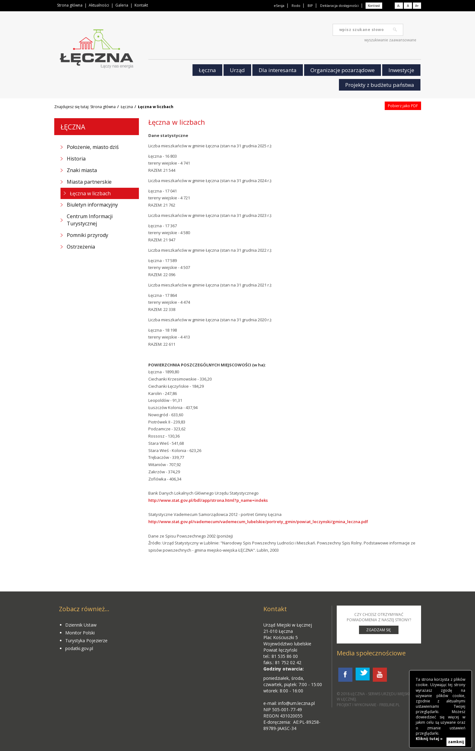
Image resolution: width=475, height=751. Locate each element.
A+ (417, 5)
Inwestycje (401, 70)
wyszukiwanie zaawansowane (390, 40)
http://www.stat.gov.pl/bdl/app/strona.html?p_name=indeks (208, 500)
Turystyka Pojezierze (86, 640)
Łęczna (207, 70)
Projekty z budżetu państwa (379, 84)
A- (398, 5)
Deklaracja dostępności (339, 5)
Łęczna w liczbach (90, 193)
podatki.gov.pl (79, 648)
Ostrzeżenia (81, 246)
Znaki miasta (82, 170)
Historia (76, 158)
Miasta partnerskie (89, 181)
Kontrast (374, 5)
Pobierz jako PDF (403, 105)
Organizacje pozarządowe (342, 70)
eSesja (279, 5)
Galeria (121, 5)
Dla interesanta (278, 70)
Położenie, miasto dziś (93, 147)
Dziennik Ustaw (81, 625)
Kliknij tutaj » (429, 738)
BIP (310, 5)
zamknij (456, 741)
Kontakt (141, 5)
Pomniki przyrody (87, 235)
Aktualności (99, 5)
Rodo (296, 5)
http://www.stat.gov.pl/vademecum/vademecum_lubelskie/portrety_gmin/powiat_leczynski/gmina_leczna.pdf (258, 521)
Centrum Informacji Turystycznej (90, 220)
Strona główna (69, 5)
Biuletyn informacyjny (92, 204)
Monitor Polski (80, 633)
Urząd (237, 70)
